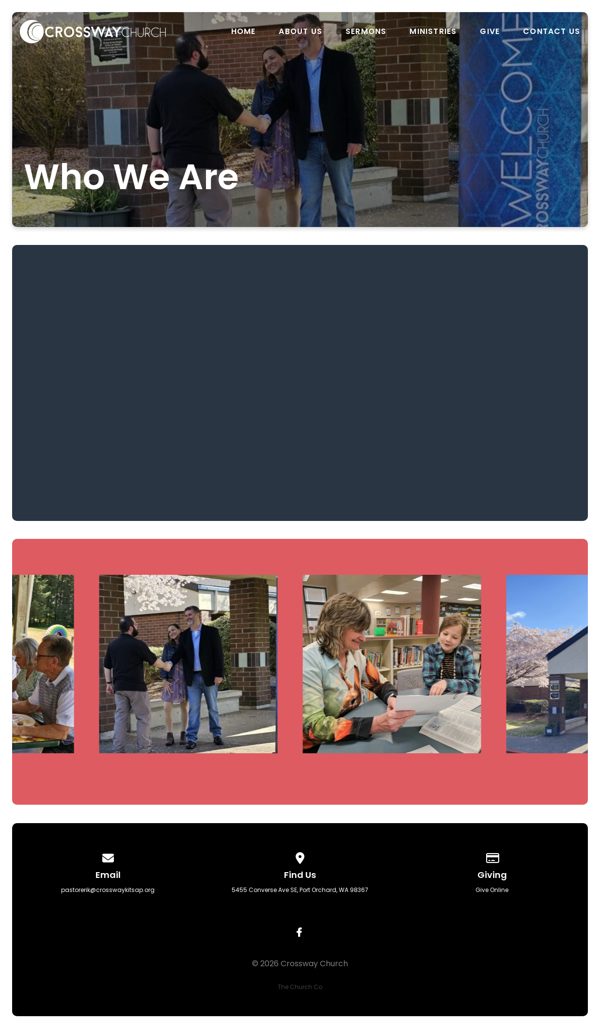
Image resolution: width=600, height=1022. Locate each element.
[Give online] (492, 856)
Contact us (551, 31)
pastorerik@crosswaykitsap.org (108, 890)
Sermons (366, 31)
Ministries (433, 31)
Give (490, 31)
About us (300, 31)
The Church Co (300, 987)
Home (243, 31)
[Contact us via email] (108, 856)
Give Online (491, 890)
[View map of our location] (300, 856)
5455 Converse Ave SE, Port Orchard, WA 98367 (300, 890)
